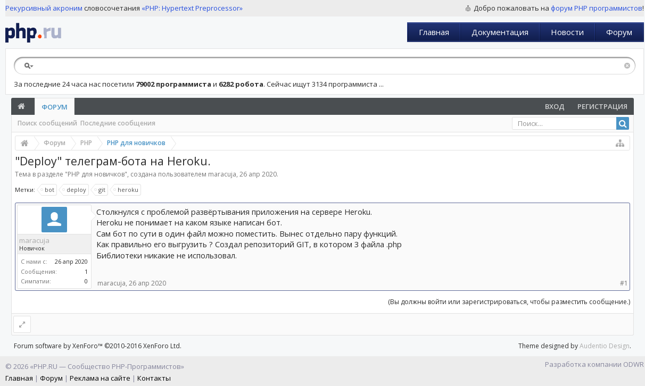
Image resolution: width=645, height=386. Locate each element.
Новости (567, 32)
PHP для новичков (96, 174)
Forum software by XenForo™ (97, 345)
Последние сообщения (117, 123)
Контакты (154, 378)
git (100, 190)
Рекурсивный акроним (43, 8)
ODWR (633, 364)
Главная (434, 32)
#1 (624, 283)
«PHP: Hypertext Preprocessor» (192, 8)
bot (48, 190)
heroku (126, 190)
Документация (500, 32)
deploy (74, 190)
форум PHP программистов (596, 8)
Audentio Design (605, 345)
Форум (619, 32)
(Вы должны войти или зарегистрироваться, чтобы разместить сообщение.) (509, 301)
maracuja (222, 174)
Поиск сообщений (47, 123)
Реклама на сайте (100, 378)
